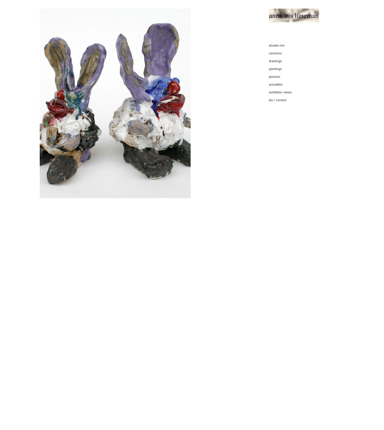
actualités (276, 84)
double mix (277, 45)
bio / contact (277, 100)
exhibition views (280, 92)
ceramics (275, 53)
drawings (275, 61)
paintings (275, 69)
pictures (274, 77)
